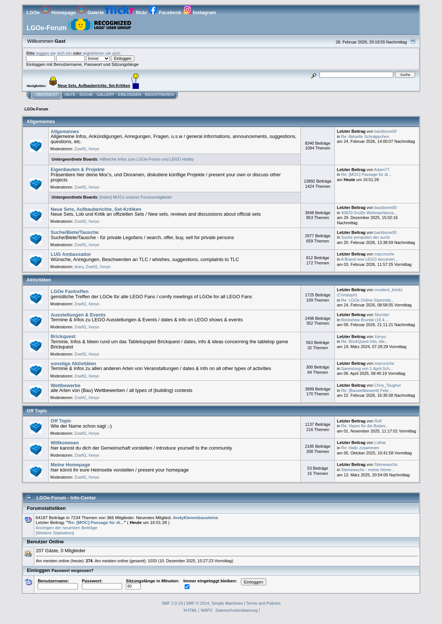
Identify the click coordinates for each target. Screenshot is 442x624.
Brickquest (63, 336)
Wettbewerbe (65, 385)
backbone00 (385, 131)
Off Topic (61, 421)
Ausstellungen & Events (78, 315)
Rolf (378, 421)
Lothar (380, 442)
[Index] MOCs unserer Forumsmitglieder (135, 197)
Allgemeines (65, 131)
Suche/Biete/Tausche (75, 232)
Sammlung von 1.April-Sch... (367, 368)
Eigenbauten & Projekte (78, 169)
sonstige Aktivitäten (73, 363)
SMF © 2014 (197, 603)
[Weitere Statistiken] (55, 532)
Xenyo (93, 149)
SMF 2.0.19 (171, 603)
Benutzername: (58, 583)
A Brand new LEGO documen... (369, 259)
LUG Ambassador (71, 254)
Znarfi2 (80, 149)
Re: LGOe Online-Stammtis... (367, 300)
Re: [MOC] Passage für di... (366, 174)
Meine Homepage (70, 464)
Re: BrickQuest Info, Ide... (364, 341)
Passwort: (102, 583)
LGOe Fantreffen (70, 291)
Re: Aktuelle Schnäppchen (365, 136)
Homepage (59, 12)
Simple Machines (227, 603)
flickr (127, 12)
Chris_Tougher (387, 385)
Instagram (199, 12)
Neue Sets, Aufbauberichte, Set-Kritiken (96, 209)
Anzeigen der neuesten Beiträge (67, 527)
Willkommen (65, 443)
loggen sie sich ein (54, 53)
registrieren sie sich (101, 53)
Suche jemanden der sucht (365, 237)
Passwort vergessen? (72, 570)
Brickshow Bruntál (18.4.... (365, 320)
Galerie (91, 12)
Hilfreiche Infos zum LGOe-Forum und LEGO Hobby (146, 159)
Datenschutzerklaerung (237, 610)
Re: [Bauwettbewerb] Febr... (366, 390)
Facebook (165, 12)
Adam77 (381, 169)
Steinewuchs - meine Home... (367, 469)
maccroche (384, 254)
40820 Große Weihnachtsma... (369, 212)
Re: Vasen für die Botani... (364, 426)
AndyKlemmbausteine (195, 517)
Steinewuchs (385, 464)
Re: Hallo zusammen (360, 448)
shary (78, 267)
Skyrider (381, 314)
